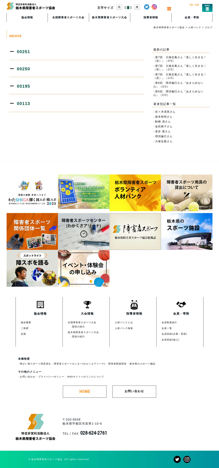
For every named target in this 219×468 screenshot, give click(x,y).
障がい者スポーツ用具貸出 (35, 363)
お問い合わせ (27, 376)
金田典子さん (164, 126)
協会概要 (26, 322)
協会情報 (27, 17)
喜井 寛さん (163, 131)
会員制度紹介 (169, 322)
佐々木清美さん (165, 111)
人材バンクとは (124, 322)
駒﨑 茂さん (163, 121)
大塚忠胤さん (164, 141)
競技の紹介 (78, 326)
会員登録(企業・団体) (174, 334)
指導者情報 (151, 17)
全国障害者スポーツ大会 (68, 17)
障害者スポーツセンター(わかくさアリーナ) (79, 363)
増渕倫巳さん (164, 136)
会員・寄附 (192, 17)
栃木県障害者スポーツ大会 (109, 17)
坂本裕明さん (164, 116)
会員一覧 (167, 328)
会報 (23, 334)
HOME (84, 391)
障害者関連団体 (117, 363)
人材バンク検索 (124, 328)
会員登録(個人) (170, 339)
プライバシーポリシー (51, 376)
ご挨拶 (25, 328)
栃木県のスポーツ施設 (143, 363)
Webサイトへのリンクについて (85, 376)
